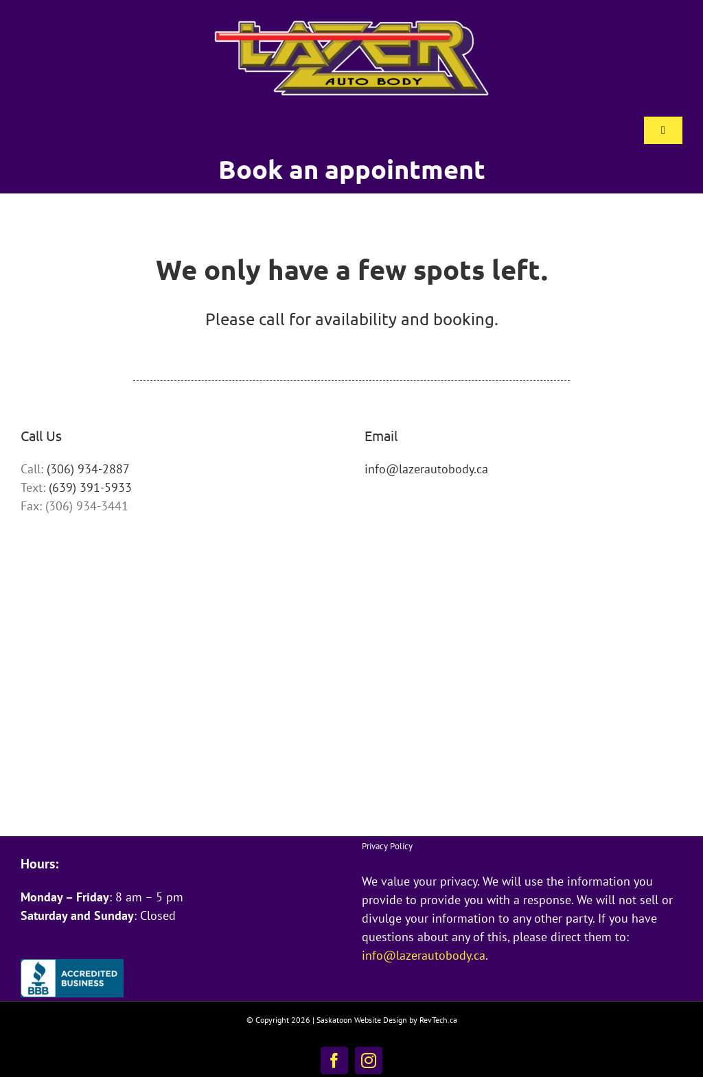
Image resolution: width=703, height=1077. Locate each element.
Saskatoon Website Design (361, 1020)
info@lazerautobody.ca (426, 469)
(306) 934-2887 (88, 469)
